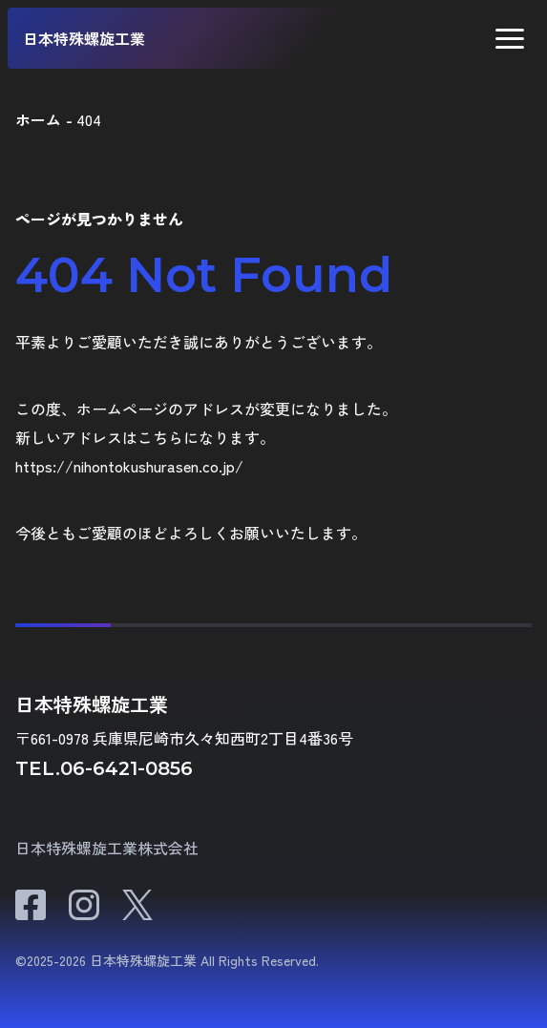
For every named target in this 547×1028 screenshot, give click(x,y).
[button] (509, 39)
